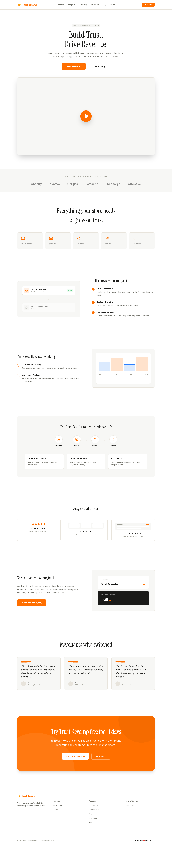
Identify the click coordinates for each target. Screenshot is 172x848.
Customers (95, 5)
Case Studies (94, 809)
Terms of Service (131, 801)
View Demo (101, 756)
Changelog (93, 818)
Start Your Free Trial (75, 756)
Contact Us (93, 805)
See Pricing (99, 66)
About (112, 5)
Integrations (72, 5)
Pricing (84, 5)
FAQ (90, 822)
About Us (92, 801)
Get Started (148, 5)
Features (60, 5)
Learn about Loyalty (31, 602)
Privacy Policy (130, 805)
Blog (104, 5)
